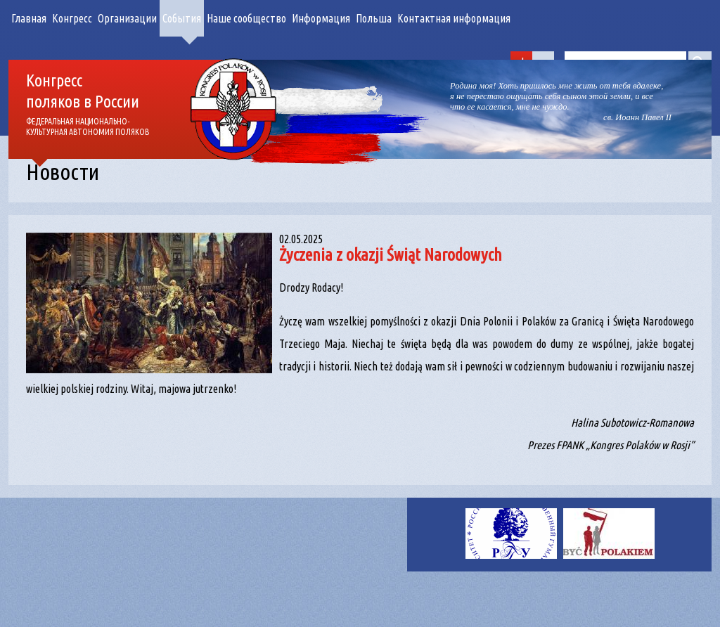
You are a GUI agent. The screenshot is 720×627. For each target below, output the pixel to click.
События (181, 18)
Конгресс (72, 18)
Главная (28, 18)
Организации (127, 18)
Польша (374, 18)
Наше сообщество (246, 18)
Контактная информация (453, 18)
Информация (321, 18)
